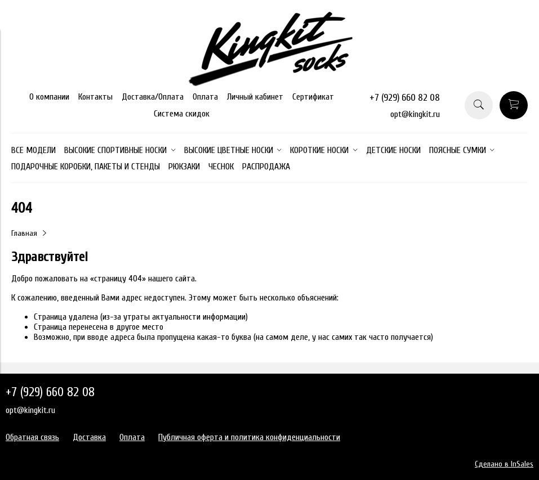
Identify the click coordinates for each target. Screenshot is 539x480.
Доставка (89, 437)
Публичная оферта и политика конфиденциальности (249, 437)
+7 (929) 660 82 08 (404, 98)
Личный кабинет (255, 97)
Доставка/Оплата (153, 97)
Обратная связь (32, 437)
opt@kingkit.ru (415, 114)
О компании (49, 97)
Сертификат (313, 97)
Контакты (95, 97)
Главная (24, 233)
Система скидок (182, 114)
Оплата (205, 97)
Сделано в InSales (504, 464)
